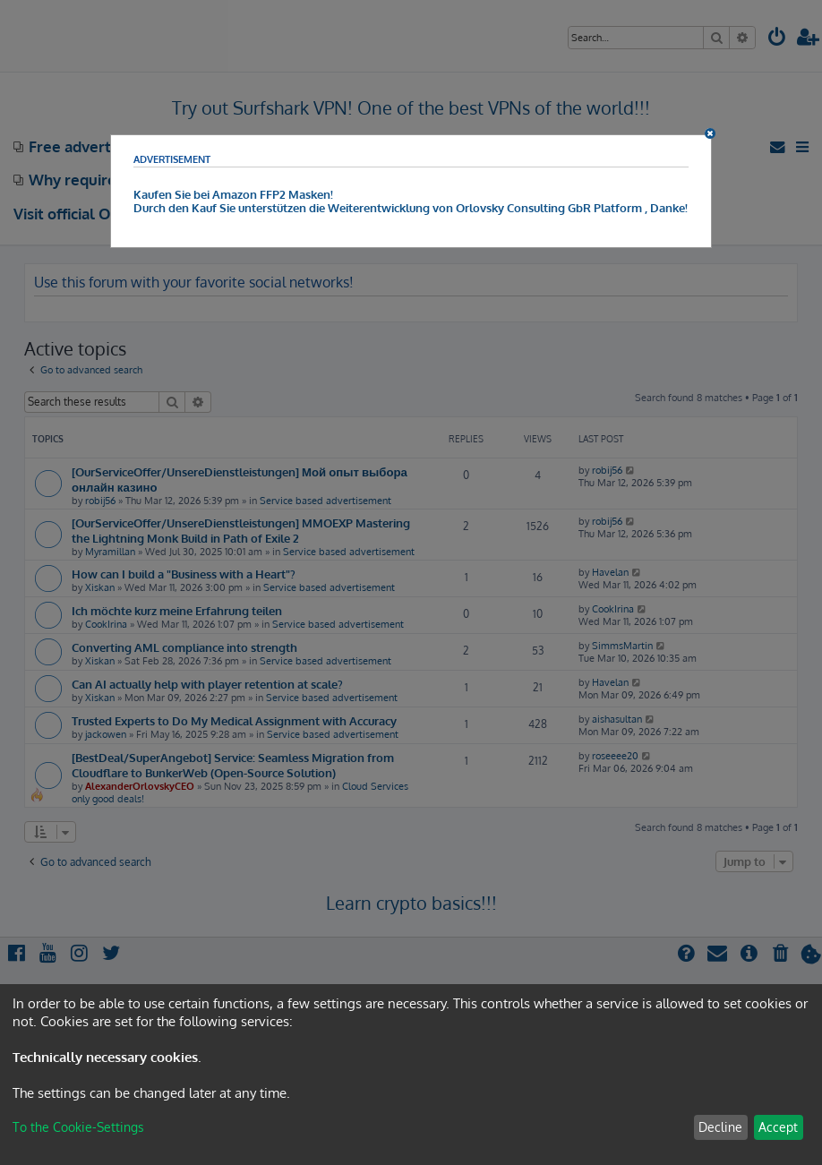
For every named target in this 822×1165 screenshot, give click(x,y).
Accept (778, 1127)
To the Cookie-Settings (78, 1127)
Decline (720, 1127)
